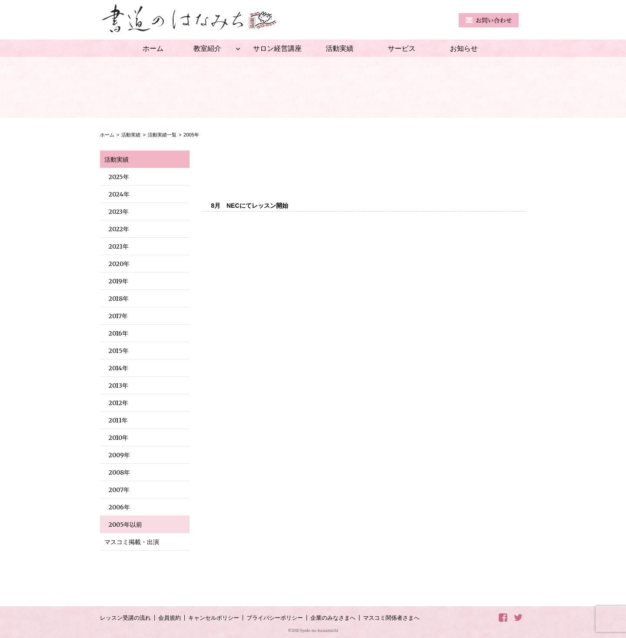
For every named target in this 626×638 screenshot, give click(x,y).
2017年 (118, 316)
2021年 (119, 246)
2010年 (118, 438)
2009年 (119, 455)
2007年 (119, 490)
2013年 (118, 385)
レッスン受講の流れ (125, 618)
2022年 (119, 229)
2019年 (118, 281)
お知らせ (464, 48)
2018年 (119, 298)
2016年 (118, 333)
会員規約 (169, 618)
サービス (402, 48)
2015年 (119, 351)
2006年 (119, 507)
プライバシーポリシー (274, 618)
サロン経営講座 (277, 48)
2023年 (119, 212)
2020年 (119, 264)
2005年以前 (125, 524)
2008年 (119, 472)
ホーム (153, 48)
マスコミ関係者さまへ (391, 618)
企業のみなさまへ (333, 618)
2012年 (118, 403)
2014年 (118, 368)
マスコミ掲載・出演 (131, 542)
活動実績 (339, 48)
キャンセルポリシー (213, 618)
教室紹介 (207, 48)
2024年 (119, 194)
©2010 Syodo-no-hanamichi (313, 630)
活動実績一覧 (162, 134)
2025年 (119, 177)
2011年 (118, 420)
